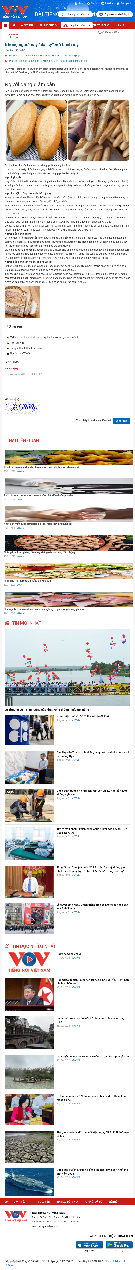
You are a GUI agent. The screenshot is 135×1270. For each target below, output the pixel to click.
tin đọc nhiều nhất (34, 946)
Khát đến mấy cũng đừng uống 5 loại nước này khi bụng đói (38, 523)
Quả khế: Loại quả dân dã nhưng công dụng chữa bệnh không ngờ (44, 55)
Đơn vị (92, 3)
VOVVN (20, 471)
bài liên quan (24, 440)
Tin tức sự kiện (48, 25)
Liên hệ (107, 3)
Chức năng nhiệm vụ (69, 954)
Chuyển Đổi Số (101, 25)
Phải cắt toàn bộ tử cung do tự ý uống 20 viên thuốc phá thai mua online (48, 60)
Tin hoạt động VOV (67, 1201)
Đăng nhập (124, 3)
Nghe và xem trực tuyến (114, 14)
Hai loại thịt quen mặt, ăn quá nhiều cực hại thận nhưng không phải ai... (45, 609)
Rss (78, 3)
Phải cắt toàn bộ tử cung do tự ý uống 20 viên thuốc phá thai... (40, 495)
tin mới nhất (26, 623)
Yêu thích (17, 326)
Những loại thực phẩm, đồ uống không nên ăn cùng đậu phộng (39, 552)
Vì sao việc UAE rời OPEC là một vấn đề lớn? (83, 716)
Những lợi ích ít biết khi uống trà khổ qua (27, 580)
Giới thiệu (27, 25)
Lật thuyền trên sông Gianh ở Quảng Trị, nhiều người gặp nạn (93, 1056)
